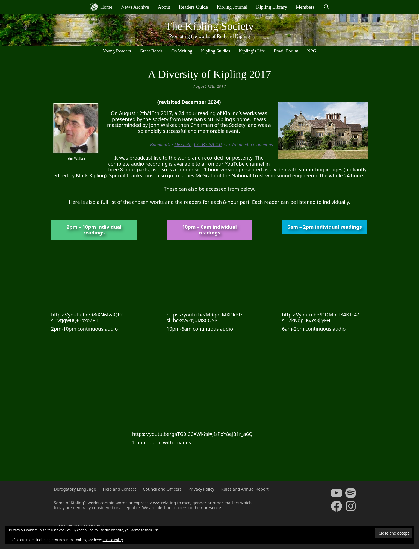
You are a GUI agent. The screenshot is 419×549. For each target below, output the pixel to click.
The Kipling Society (209, 26)
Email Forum (286, 51)
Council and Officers (162, 489)
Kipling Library (271, 7)
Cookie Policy (113, 540)
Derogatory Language (75, 489)
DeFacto (182, 144)
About (164, 7)
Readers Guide (193, 7)
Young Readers (117, 51)
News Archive (135, 7)
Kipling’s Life (252, 51)
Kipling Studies (215, 51)
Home (101, 7)
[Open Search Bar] (326, 7)
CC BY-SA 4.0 (208, 144)
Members (305, 7)
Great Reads (151, 51)
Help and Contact (119, 489)
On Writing (181, 51)
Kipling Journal (232, 7)
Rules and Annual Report (244, 489)
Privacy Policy (201, 489)
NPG (311, 51)
